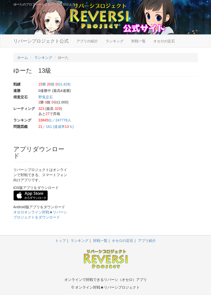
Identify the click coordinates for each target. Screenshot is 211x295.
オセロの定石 (164, 41)
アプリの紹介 (87, 41)
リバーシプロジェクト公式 (41, 41)
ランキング (115, 41)
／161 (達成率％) (56, 127)
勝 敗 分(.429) (54, 84)
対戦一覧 (138, 41)
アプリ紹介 (147, 241)
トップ (60, 241)
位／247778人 (54, 120)
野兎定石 (45, 97)
